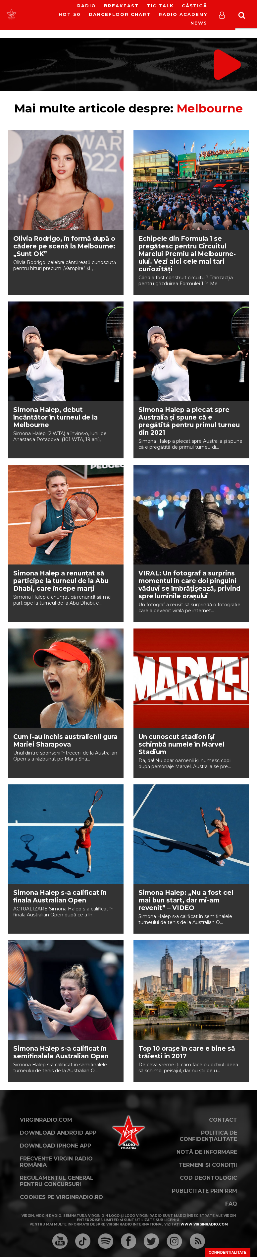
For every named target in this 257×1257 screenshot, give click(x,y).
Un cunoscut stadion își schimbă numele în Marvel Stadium (181, 744)
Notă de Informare (207, 1152)
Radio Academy (183, 14)
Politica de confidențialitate (208, 1136)
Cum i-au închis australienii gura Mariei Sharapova (65, 740)
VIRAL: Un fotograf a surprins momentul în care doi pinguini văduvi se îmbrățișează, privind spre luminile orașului (189, 584)
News (198, 23)
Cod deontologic (208, 1178)
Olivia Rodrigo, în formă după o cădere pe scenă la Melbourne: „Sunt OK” (64, 246)
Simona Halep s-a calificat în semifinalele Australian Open (61, 1052)
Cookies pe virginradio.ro (61, 1197)
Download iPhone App (55, 1146)
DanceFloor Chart (120, 14)
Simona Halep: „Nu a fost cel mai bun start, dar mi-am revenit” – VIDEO (185, 900)
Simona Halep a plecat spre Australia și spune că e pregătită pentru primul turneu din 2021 (189, 421)
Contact (223, 1120)
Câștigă (194, 5)
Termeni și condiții (208, 1165)
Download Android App (58, 1133)
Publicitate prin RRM (204, 1191)
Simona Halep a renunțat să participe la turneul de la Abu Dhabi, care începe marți (61, 580)
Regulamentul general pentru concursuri (56, 1181)
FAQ (231, 1204)
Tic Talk (160, 5)
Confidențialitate (227, 1252)
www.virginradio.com (204, 1224)
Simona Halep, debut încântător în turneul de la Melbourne (55, 417)
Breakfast (121, 5)
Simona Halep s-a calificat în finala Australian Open (60, 896)
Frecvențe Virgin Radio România (56, 1162)
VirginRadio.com (46, 1120)
